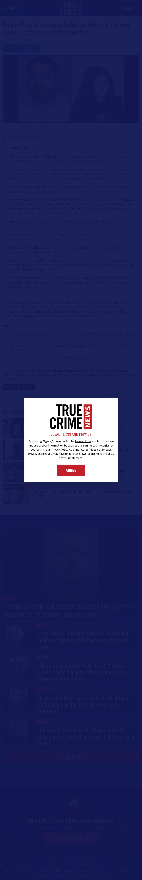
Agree (71, 470)
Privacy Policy (59, 450)
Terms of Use (83, 441)
